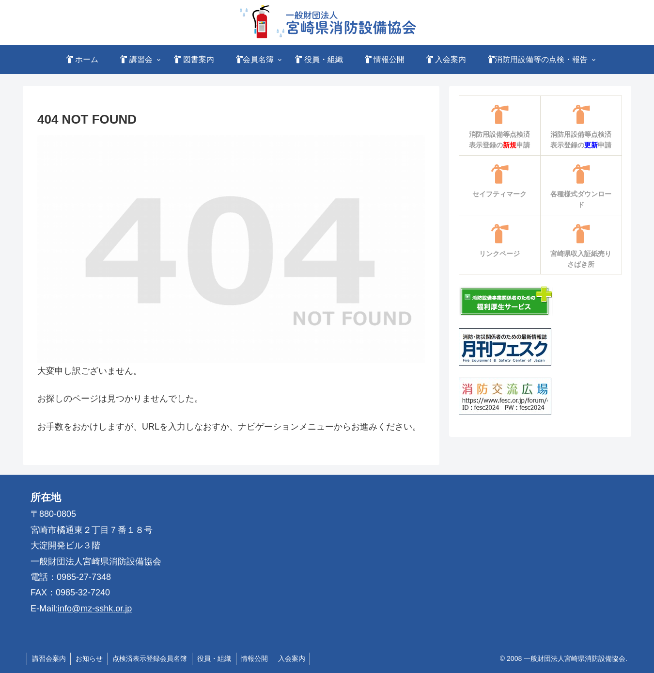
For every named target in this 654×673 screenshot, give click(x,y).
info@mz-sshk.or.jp (95, 608)
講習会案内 (49, 658)
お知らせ (89, 658)
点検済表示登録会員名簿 (150, 658)
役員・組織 (215, 658)
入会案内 (293, 658)
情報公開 (255, 658)
